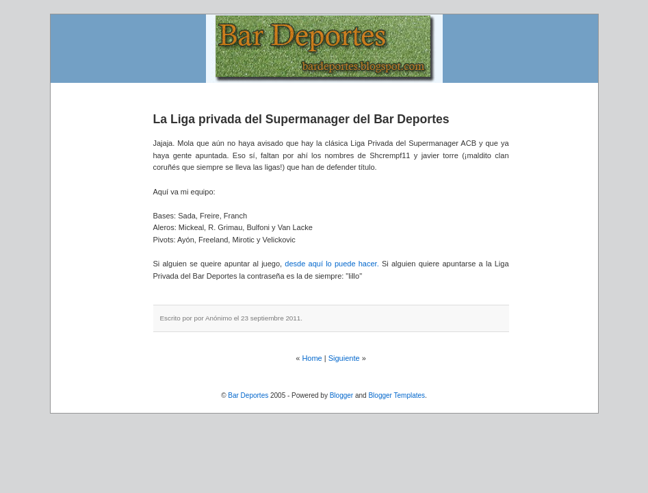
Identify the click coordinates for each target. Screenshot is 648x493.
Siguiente (344, 358)
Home (312, 358)
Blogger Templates (396, 395)
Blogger (341, 395)
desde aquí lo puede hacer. (333, 264)
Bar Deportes (248, 395)
